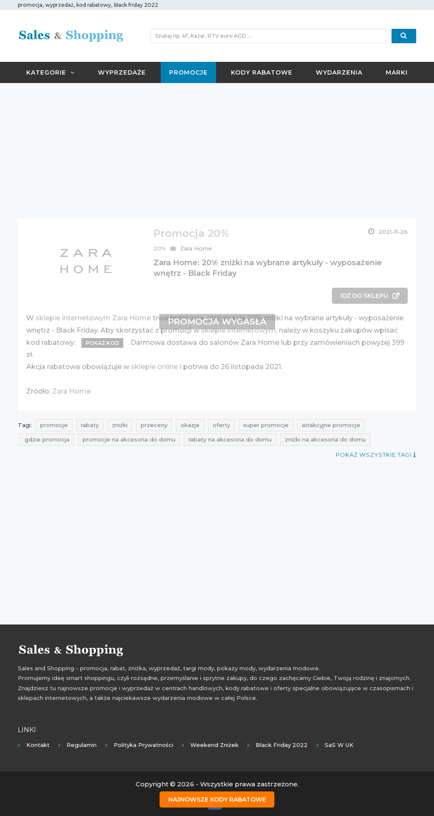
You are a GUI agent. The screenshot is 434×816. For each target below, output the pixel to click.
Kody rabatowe (261, 72)
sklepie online (154, 367)
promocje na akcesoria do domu (129, 439)
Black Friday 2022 (282, 744)
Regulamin (82, 744)
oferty (221, 425)
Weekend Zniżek (214, 744)
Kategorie (50, 72)
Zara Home (196, 248)
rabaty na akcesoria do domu (230, 439)
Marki (397, 72)
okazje (190, 425)
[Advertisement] (217, 151)
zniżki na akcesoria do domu (325, 439)
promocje (54, 425)
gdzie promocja (47, 439)
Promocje (188, 72)
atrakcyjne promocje (331, 425)
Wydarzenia (339, 72)
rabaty (90, 425)
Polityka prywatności (143, 744)
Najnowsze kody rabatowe (217, 799)
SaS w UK (339, 744)
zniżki (120, 425)
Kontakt (38, 744)
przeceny (154, 425)
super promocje (266, 425)
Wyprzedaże (122, 72)
